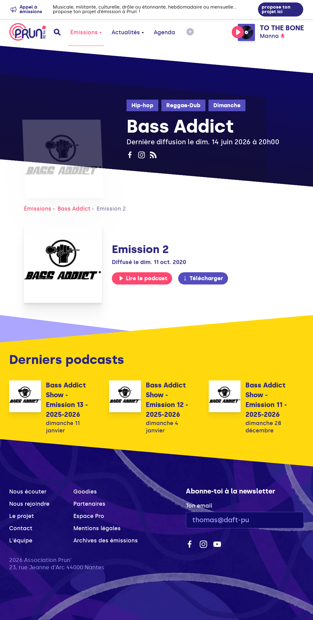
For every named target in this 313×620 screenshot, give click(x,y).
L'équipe (20, 540)
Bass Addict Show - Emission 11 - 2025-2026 (266, 400)
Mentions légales (97, 528)
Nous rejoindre (29, 504)
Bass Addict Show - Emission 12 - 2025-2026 (167, 400)
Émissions (86, 32)
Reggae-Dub (183, 105)
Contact (20, 528)
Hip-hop (142, 105)
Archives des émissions (105, 540)
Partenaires (89, 504)
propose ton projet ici (276, 9)
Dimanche (227, 105)
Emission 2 (111, 208)
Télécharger (203, 278)
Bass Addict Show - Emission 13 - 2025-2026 (67, 400)
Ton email (199, 505)
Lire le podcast (143, 278)
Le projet (21, 516)
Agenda (164, 32)
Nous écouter (27, 491)
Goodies (85, 491)
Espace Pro (88, 516)
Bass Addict (73, 208)
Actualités (128, 32)
